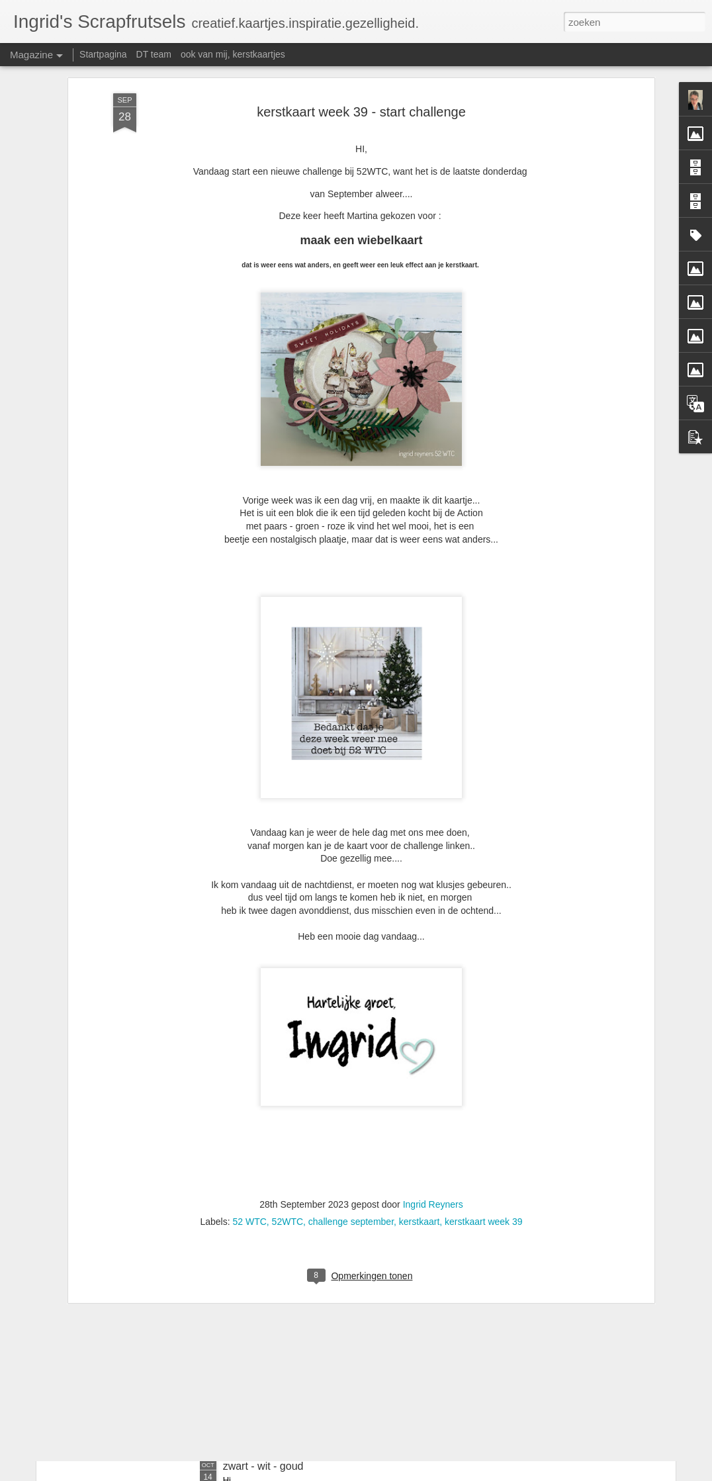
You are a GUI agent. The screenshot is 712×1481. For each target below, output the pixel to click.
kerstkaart (419, 1082)
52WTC (287, 1082)
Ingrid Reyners (433, 1064)
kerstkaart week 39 (484, 1082)
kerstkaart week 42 (267, 1316)
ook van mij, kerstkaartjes (233, 54)
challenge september (351, 1082)
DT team (153, 54)
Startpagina (103, 54)
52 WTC (249, 1082)
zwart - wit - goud (263, 1466)
